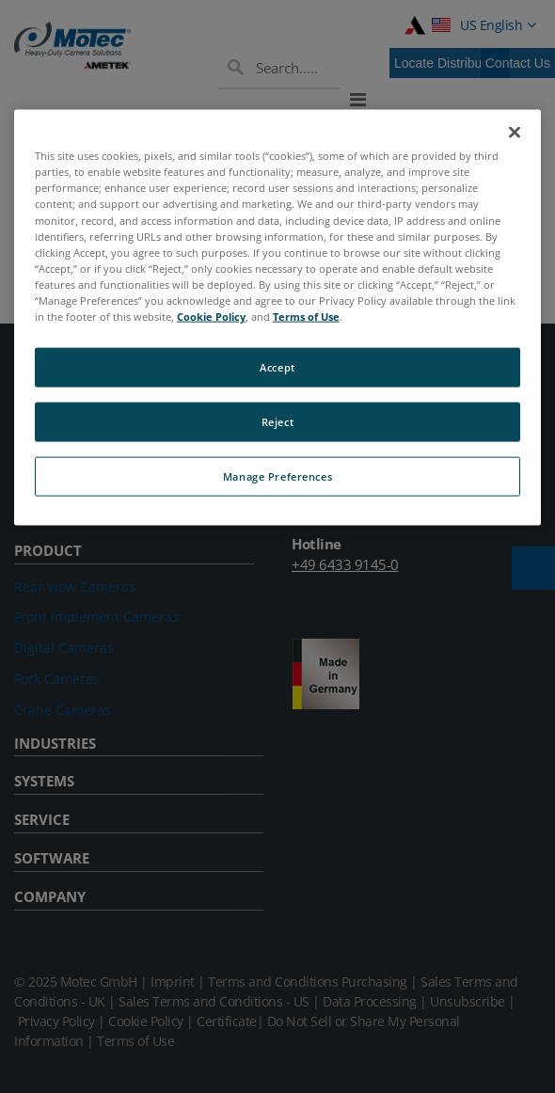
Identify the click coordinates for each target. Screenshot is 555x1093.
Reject (277, 422)
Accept (277, 367)
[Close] (514, 132)
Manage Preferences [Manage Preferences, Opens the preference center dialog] (277, 475)
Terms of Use (306, 316)
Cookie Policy (211, 316)
